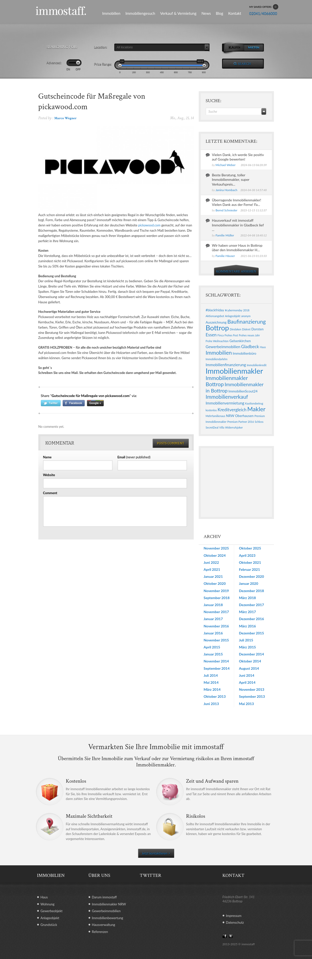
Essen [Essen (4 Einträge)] (211, 334)
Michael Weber (226, 165)
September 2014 (217, 668)
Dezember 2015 (251, 633)
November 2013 (251, 689)
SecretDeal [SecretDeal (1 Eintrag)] (212, 427)
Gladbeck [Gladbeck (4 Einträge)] (250, 346)
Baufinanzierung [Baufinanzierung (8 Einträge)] (246, 321)
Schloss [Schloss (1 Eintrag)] (259, 421)
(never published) (134, 457)
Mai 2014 (211, 682)
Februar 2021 (249, 569)
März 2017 (247, 612)
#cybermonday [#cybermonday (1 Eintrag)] (233, 310)
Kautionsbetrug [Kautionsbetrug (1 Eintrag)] (254, 403)
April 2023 (247, 555)
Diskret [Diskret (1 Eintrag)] (246, 329)
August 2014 (249, 668)
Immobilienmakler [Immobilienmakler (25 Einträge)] (234, 370)
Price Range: (103, 64)
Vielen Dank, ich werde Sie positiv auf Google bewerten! (238, 157)
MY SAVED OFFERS (263, 7)
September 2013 (252, 696)
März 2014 (212, 689)
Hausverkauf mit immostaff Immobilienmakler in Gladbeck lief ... (238, 224)
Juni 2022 (211, 562)
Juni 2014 (246, 675)
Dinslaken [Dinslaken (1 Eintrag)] (235, 329)
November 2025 (216, 548)
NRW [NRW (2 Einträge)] (230, 416)
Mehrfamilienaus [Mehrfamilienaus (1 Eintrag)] (215, 416)
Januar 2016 (213, 633)
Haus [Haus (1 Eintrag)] (263, 347)
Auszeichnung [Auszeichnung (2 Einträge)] (216, 322)
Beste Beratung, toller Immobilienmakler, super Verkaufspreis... (230, 179)
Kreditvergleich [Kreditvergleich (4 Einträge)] (232, 409)
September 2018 (217, 598)
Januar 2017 (213, 619)
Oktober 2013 (215, 696)
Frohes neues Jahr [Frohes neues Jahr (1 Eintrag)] (249, 335)
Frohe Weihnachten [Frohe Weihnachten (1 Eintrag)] (217, 341)
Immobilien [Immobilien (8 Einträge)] (219, 352)
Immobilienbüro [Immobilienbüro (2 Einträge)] (244, 353)
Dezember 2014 (251, 654)
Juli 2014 (211, 675)
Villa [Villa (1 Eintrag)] (221, 427)
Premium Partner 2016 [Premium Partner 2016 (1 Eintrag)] (240, 421)
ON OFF (73, 69)
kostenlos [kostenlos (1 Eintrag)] (211, 410)
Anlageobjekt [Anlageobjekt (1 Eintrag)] (232, 316)
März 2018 (247, 598)
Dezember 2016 (251, 619)
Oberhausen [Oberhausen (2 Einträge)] (244, 416)
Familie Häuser (225, 256)
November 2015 (216, 640)
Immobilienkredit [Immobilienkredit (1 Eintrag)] (257, 365)
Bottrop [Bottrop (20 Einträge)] (217, 328)
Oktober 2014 (250, 661)
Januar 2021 (213, 576)
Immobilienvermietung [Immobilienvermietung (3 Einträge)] (225, 402)
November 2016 (216, 626)
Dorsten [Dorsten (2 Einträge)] (257, 329)
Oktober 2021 (250, 562)
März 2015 (247, 647)
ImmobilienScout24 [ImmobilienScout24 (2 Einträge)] (243, 391)
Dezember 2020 (251, 576)
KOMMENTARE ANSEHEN (236, 271)
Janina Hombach (226, 190)
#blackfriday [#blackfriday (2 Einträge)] (215, 310)
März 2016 (247, 626)
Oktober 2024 (215, 555)
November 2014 (216, 661)
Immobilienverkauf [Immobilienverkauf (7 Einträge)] (227, 397)
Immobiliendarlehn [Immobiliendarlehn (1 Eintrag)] (217, 359)
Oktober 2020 (215, 583)
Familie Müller (225, 235)
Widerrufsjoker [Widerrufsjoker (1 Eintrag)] (234, 427)
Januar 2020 (248, 583)
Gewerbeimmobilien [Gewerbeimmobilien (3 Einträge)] (223, 346)
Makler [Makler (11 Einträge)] (256, 409)
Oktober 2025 (250, 548)
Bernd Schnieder (226, 210)
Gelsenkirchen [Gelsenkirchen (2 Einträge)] (240, 341)
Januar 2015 (213, 654)
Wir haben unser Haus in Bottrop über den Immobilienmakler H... (237, 247)
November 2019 (216, 591)
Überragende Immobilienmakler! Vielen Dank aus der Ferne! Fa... (236, 202)
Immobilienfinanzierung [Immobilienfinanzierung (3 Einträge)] (226, 364)
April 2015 (212, 647)
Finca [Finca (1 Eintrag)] (221, 335)
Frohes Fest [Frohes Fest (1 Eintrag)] (231, 335)
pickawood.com (149, 225)
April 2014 (247, 682)
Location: (100, 47)
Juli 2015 (246, 640)
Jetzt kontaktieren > (156, 853)
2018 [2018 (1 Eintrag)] (246, 310)
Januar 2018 (213, 605)
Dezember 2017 (251, 605)
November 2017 (216, 612)
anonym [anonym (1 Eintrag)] (245, 316)
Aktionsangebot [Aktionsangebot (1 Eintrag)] (215, 316)
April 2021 (212, 569)
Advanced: (54, 63)
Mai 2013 (246, 704)
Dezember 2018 (251, 591)
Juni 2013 (211, 704)
